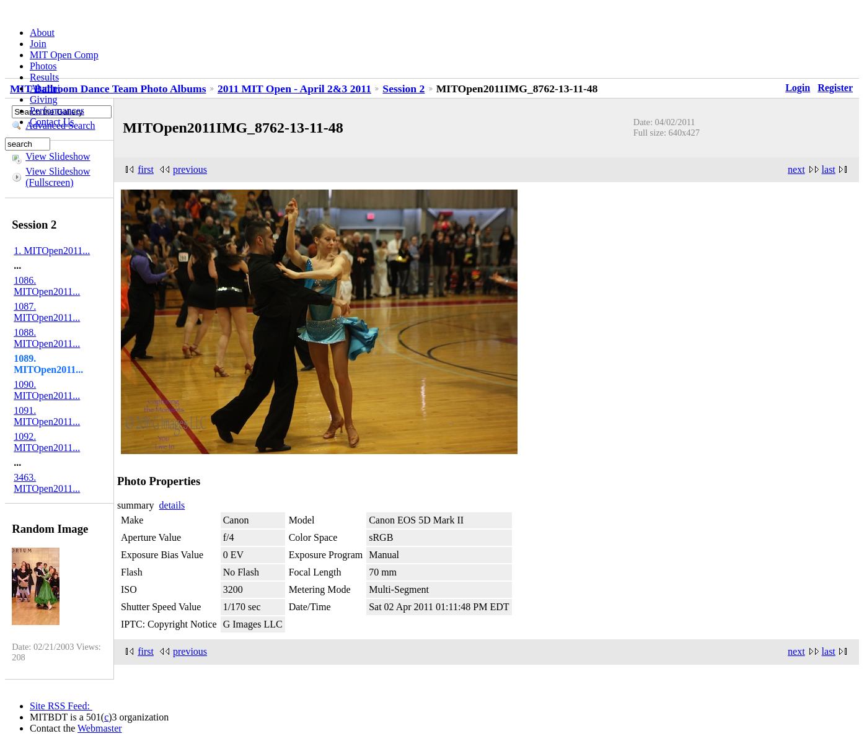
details (172, 505)
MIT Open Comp (64, 55)
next (796, 169)
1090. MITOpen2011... (47, 390)
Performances (57, 110)
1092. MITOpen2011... (47, 442)
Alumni (45, 88)
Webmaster (99, 728)
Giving (43, 99)
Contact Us (52, 121)
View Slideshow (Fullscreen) (57, 177)
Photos (43, 66)
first (146, 169)
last (828, 169)
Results (44, 77)
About (42, 32)
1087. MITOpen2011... (47, 312)
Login (797, 87)
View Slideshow (57, 156)
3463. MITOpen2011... (47, 483)
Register (835, 87)
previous (190, 169)
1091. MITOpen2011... (47, 416)
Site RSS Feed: (61, 706)
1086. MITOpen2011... (47, 286)
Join (38, 43)
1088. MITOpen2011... (47, 338)
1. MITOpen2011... (52, 250)
